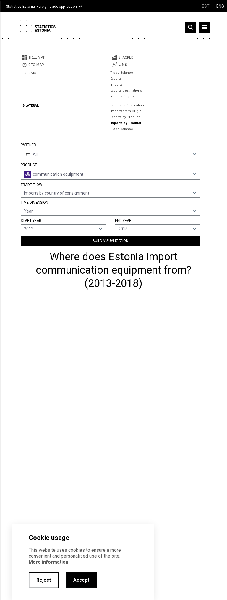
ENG (220, 6)
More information (48, 562)
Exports (115, 79)
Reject (43, 580)
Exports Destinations (126, 90)
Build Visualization (110, 241)
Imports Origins (122, 96)
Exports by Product (125, 117)
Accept (81, 580)
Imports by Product (125, 123)
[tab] (66, 57)
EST (206, 6)
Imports (116, 84)
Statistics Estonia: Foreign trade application (41, 6)
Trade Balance (121, 73)
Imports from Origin (125, 111)
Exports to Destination (127, 105)
